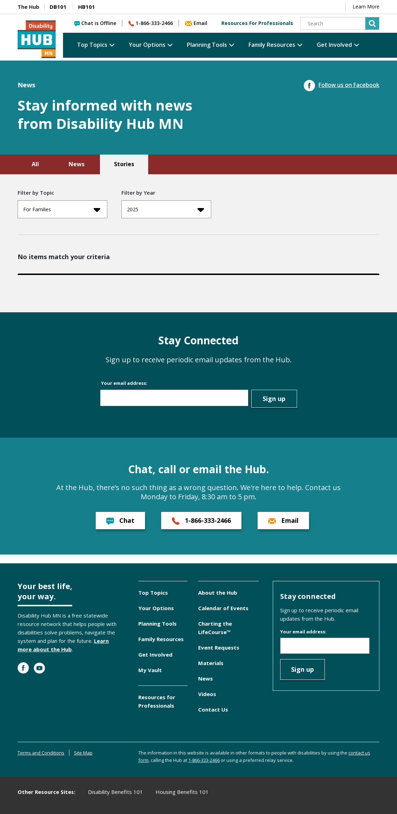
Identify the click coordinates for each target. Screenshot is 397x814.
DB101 (58, 6)
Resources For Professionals (257, 23)
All (35, 164)
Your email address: (124, 383)
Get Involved (334, 45)
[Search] (340, 23)
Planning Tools (207, 45)
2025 (165, 209)
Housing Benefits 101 (182, 791)
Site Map (83, 753)
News (76, 164)
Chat (120, 520)
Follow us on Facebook (341, 85)
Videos (207, 693)
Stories (124, 164)
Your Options (147, 45)
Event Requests (218, 647)
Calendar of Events (223, 608)
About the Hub (217, 592)
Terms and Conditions (41, 753)
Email (196, 23)
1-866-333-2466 (150, 23)
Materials (210, 662)
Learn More (366, 6)
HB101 (86, 6)
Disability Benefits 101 (115, 791)
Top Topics (92, 45)
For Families (61, 209)
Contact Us (213, 709)
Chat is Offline (95, 23)
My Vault (150, 670)
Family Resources (271, 45)
